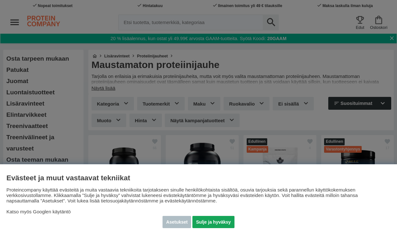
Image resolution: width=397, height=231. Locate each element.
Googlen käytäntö (52, 211)
